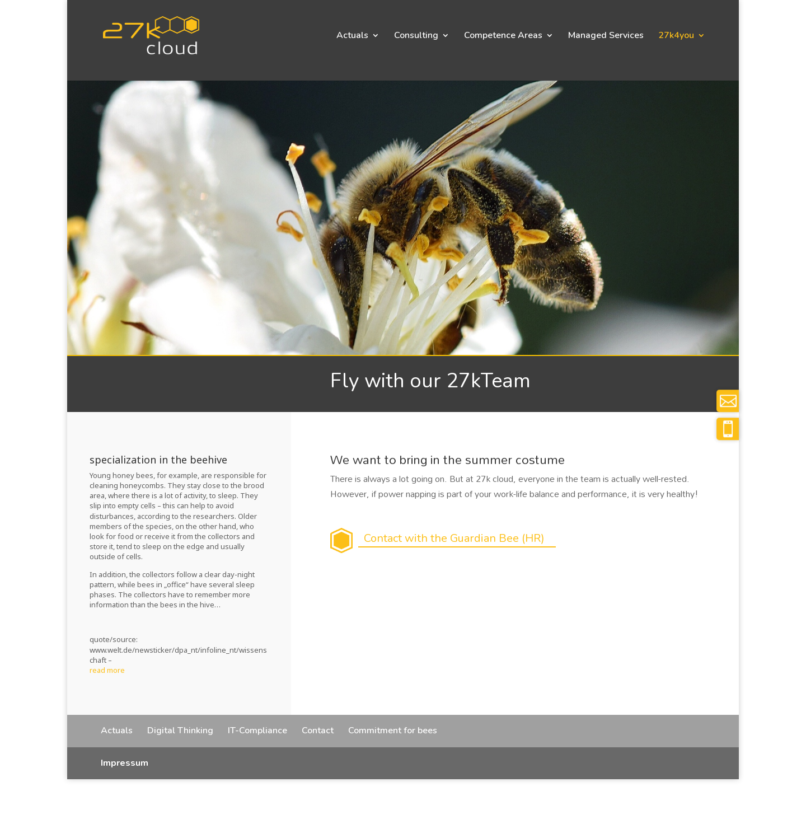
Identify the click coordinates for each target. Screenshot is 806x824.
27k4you (676, 36)
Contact (318, 730)
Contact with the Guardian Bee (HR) (454, 538)
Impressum (124, 763)
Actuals (352, 36)
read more (107, 670)
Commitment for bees (392, 730)
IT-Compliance (257, 730)
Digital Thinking (180, 730)
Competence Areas (503, 36)
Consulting (416, 36)
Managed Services (606, 36)
